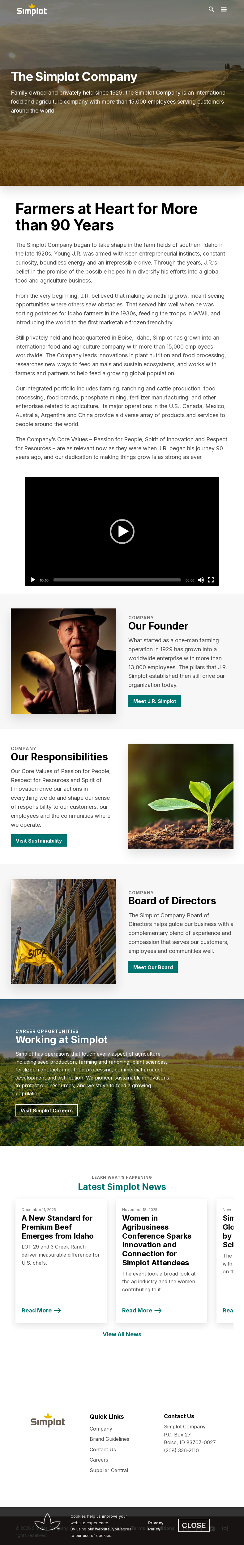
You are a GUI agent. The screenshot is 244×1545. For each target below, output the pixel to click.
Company (101, 1429)
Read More (37, 1310)
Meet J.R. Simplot (154, 701)
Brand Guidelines (109, 1439)
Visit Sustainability (39, 841)
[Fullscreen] (211, 580)
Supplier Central (109, 1470)
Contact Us (103, 1449)
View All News (122, 1334)
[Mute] (201, 580)
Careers (99, 1460)
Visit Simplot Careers (46, 1110)
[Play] (122, 531)
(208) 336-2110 (181, 1450)
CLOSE (194, 1525)
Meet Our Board (153, 967)
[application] (122, 531)
